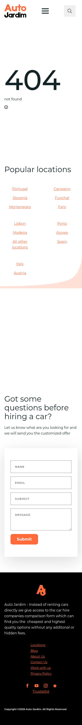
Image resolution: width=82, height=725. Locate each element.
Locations (38, 645)
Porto (62, 224)
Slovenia (20, 198)
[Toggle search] (69, 11)
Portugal (20, 189)
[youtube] (36, 686)
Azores (62, 233)
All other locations (20, 244)
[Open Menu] (45, 10)
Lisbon (20, 224)
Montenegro (20, 207)
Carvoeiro (62, 189)
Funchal (62, 198)
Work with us (41, 668)
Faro (62, 207)
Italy (20, 264)
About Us (38, 656)
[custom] (55, 686)
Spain (62, 242)
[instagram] (46, 686)
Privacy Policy (41, 674)
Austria (20, 273)
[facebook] (27, 686)
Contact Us (39, 662)
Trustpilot (41, 691)
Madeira (20, 233)
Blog (34, 651)
